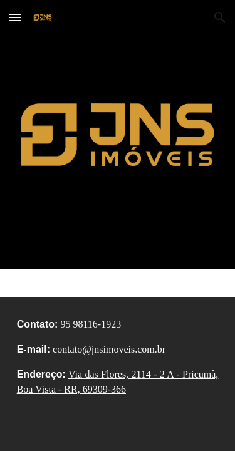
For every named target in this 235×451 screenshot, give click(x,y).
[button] (15, 17)
